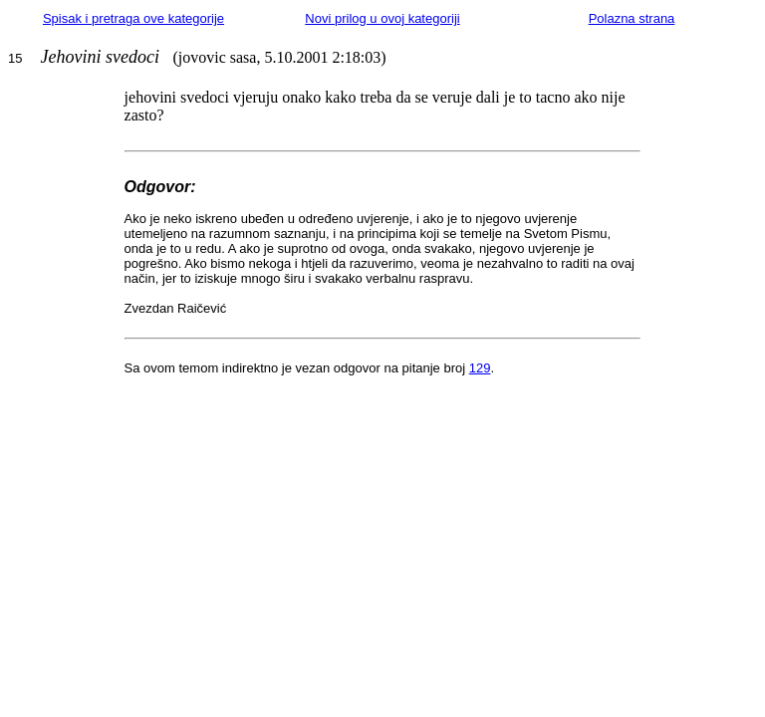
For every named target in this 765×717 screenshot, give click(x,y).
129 (480, 367)
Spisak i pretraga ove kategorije (133, 18)
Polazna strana (632, 18)
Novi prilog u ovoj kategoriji (382, 18)
